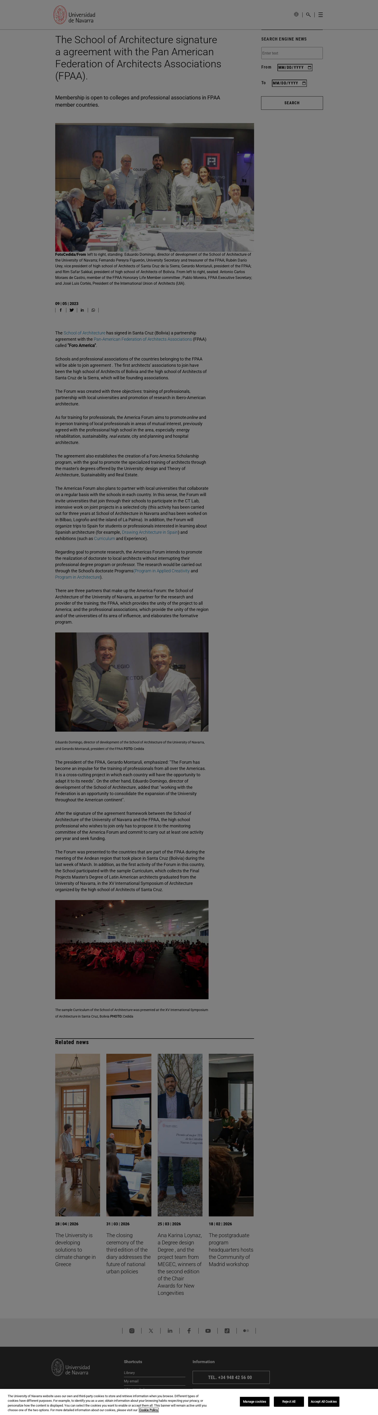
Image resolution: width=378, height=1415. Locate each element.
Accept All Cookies (324, 1401)
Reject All (288, 1401)
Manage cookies (254, 1401)
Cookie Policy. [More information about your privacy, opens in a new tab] (148, 1410)
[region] (189, 1402)
